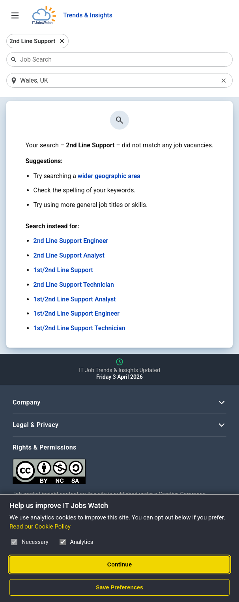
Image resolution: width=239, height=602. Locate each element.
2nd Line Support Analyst (69, 255)
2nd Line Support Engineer (71, 241)
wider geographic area (109, 176)
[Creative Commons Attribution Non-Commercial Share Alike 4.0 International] (119, 468)
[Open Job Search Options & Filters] (15, 15)
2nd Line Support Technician (74, 284)
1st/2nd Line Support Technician (79, 328)
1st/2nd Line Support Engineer (77, 313)
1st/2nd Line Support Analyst (75, 299)
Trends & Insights (87, 15)
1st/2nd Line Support (63, 270)
